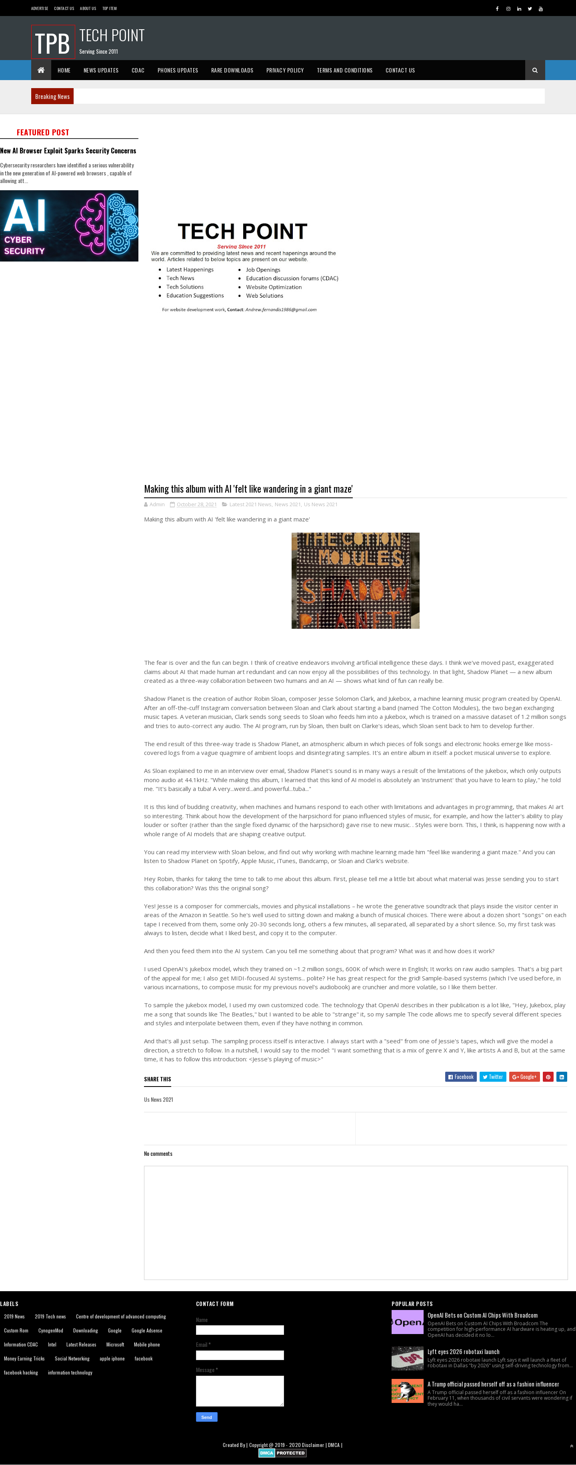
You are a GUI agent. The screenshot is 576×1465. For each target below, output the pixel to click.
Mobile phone (147, 1344)
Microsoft (115, 1344)
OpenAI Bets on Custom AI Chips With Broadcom (483, 1314)
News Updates (101, 70)
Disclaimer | (315, 1444)
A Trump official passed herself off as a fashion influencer (493, 1383)
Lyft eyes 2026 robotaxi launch (464, 1351)
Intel (52, 1344)
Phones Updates (178, 70)
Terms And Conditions (345, 70)
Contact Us (64, 8)
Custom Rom (16, 1330)
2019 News (14, 1316)
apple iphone (112, 1358)
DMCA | (335, 1444)
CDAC (138, 70)
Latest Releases (81, 1344)
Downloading (85, 1330)
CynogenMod (50, 1330)
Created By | (236, 1444)
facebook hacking (21, 1372)
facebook (143, 1358)
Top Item (109, 8)
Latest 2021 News (251, 504)
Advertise (39, 8)
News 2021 (288, 504)
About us (88, 8)
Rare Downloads (232, 70)
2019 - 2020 (288, 1444)
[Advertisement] (360, 166)
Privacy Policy (285, 70)
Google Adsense (147, 1330)
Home (64, 70)
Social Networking (72, 1358)
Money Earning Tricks (24, 1358)
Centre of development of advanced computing (121, 1316)
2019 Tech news (50, 1316)
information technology (70, 1372)
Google (115, 1330)
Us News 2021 (321, 504)
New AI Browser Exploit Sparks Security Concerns (68, 150)
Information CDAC (21, 1344)
